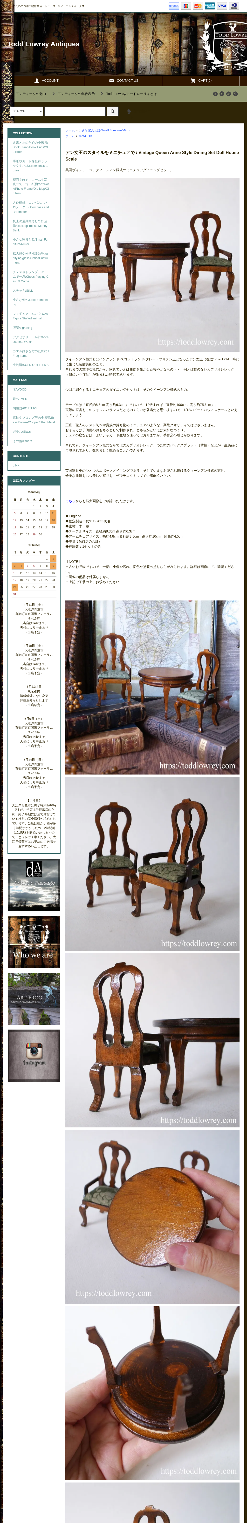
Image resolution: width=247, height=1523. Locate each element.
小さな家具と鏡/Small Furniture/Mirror (104, 130)
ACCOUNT (46, 80)
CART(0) (201, 80)
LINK (16, 465)
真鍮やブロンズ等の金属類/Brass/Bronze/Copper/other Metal (34, 420)
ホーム (70, 130)
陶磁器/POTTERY (25, 408)
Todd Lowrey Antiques (43, 44)
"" (28, 94)
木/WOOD (85, 136)
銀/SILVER (20, 399)
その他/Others (22, 441)
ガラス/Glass (22, 431)
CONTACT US (123, 80)
